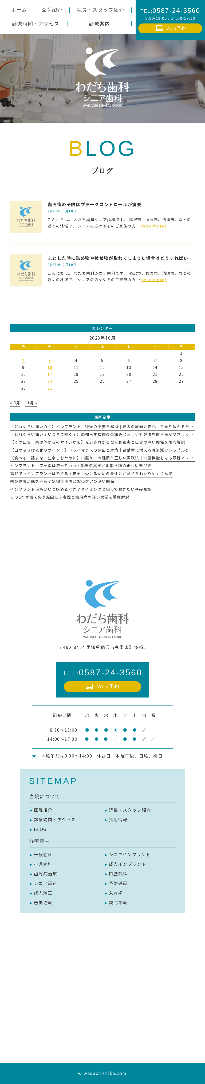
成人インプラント (128, 864)
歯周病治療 (45, 873)
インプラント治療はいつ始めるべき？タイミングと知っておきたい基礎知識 (80, 489)
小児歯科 (43, 864)
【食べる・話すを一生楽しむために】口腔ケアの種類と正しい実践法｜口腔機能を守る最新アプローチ (106, 457)
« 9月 (15, 402)
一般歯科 (43, 854)
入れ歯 (116, 893)
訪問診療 (118, 902)
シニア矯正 (45, 883)
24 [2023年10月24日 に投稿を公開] (49, 381)
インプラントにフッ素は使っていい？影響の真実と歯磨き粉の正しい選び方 (80, 465)
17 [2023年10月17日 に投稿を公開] (49, 374)
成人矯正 (43, 893)
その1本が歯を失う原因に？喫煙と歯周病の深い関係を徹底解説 (69, 497)
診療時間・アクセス (55, 819)
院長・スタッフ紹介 (130, 810)
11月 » (31, 402)
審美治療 (43, 902)
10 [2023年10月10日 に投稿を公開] (49, 367)
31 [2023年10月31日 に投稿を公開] (49, 388)
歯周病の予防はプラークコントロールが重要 (94, 204)
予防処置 (118, 883)
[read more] (153, 226)
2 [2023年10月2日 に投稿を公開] (23, 360)
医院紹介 (43, 810)
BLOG (40, 829)
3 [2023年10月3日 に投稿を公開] (50, 360)
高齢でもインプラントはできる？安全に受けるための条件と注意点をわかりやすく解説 (91, 473)
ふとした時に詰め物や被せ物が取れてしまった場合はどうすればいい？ (123, 258)
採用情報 (118, 819)
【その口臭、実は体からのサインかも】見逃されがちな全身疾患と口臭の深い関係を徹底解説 (97, 442)
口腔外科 (118, 873)
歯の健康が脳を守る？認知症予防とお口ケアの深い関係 (62, 481)
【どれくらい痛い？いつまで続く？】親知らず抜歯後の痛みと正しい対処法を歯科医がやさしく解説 (104, 434)
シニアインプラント (130, 854)
